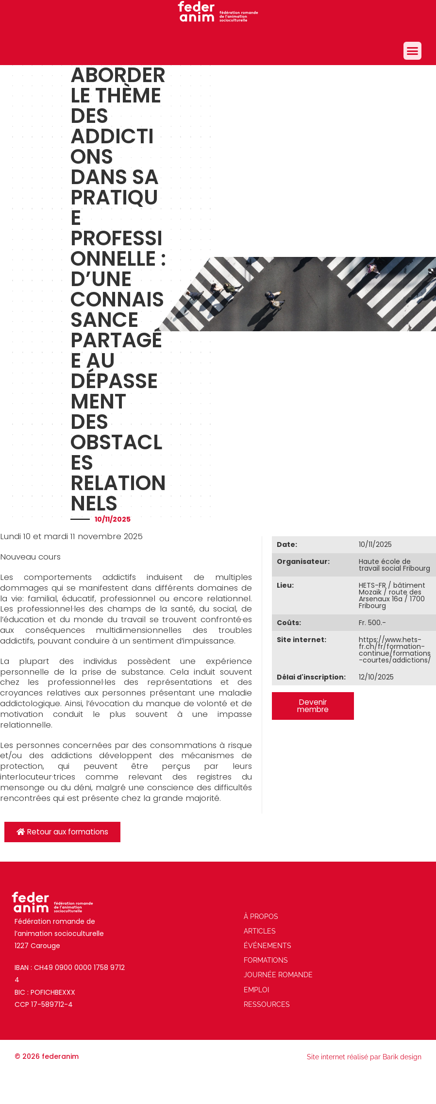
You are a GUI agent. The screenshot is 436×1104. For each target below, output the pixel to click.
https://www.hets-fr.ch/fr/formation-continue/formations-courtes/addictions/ (395, 650)
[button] (412, 51)
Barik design (402, 1057)
